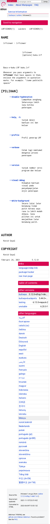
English (22, 345)
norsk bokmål (25, 422)
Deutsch (23, 337)
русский (23, 446)
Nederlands (24, 426)
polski (22, 430)
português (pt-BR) (27, 438)
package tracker (26, 272)
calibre (18, 15)
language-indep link (28, 268)
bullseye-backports (28, 298)
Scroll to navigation (12, 22)
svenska (23, 462)
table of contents (28, 283)
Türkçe (22, 466)
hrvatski (22, 382)
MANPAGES (12, 1)
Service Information (17, 12)
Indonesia (23, 390)
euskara (22, 358)
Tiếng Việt (24, 474)
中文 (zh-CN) (25, 478)
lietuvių (22, 410)
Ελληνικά (23, 341)
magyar (22, 386)
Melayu (22, 418)
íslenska (23, 394)
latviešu (22, 414)
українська (24, 470)
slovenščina (24, 454)
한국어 (22, 406)
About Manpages (24, 5)
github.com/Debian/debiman (19, 517)
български (24, 321)
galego (22, 374)
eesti (21, 353)
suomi (22, 366)
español (22, 349)
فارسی (22, 362)
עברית (22, 378)
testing (22, 302)
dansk (22, 333)
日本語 (22, 402)
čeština (22, 329)
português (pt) (25, 434)
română (22, 442)
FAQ (36, 5)
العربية (22, 317)
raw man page (26, 276)
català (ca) (24, 325)
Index (10, 5)
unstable (23, 306)
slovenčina (24, 450)
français (23, 370)
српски (22, 458)
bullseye (12, 15)
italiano (22, 398)
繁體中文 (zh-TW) (27, 482)
